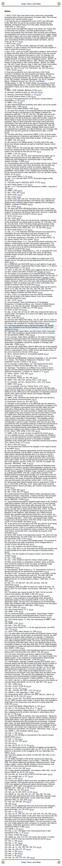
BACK (30, 19)
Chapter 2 (46, 277)
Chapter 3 (41, 272)
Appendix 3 (44, 83)
